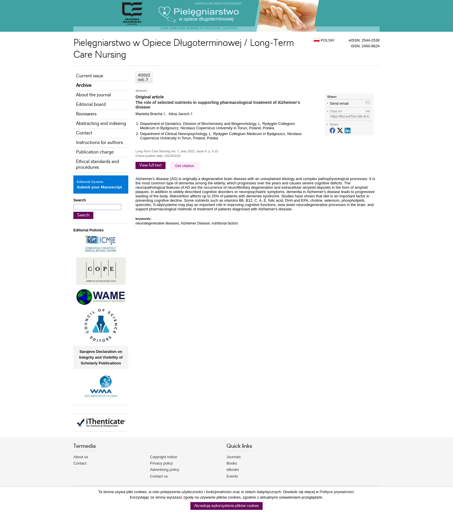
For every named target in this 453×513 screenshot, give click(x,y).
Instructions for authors (99, 142)
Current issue (89, 76)
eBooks (232, 469)
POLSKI (324, 40)
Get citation (184, 166)
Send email (339, 103)
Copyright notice (163, 457)
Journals (233, 457)
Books (231, 463)
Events (232, 476)
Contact (84, 133)
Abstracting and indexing (101, 123)
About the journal (93, 95)
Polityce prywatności (337, 492)
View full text (150, 165)
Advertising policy (164, 469)
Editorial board (91, 104)
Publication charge (95, 152)
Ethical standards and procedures (97, 164)
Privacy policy (161, 463)
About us (80, 457)
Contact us (159, 476)
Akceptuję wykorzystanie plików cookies (226, 506)
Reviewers (86, 114)
